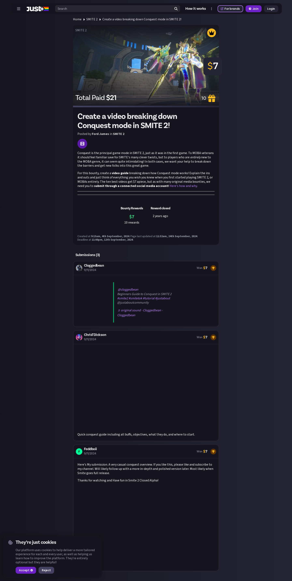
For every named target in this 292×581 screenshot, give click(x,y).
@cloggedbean (128, 289)
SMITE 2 (92, 19)
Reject (46, 570)
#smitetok (135, 298)
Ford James (100, 134)
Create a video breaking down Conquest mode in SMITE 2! (141, 19)
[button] (146, 294)
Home (77, 19)
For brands (230, 9)
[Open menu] (18, 9)
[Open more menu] (211, 8)
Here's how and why (183, 186)
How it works (195, 9)
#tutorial (149, 298)
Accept (26, 570)
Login (271, 9)
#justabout (162, 298)
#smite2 (122, 298)
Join (253, 9)
